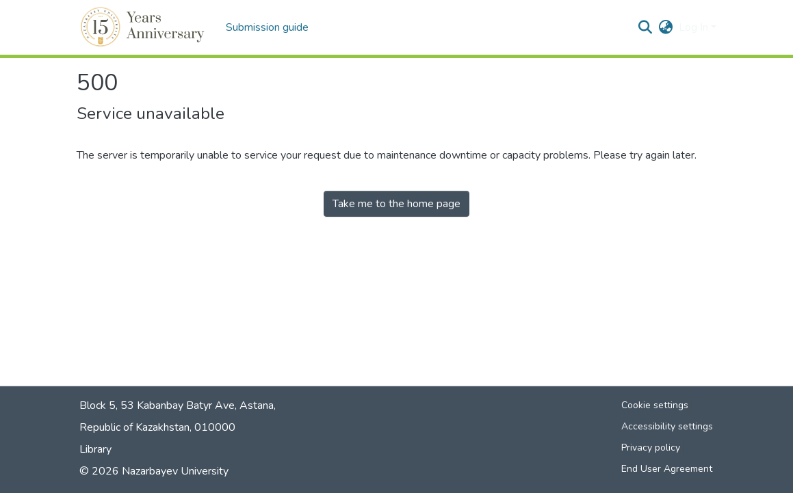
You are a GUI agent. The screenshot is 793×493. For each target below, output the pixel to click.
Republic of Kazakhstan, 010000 (157, 427)
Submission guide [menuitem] (267, 27)
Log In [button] (695, 27)
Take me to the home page (396, 203)
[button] (145, 27)
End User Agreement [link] (666, 468)
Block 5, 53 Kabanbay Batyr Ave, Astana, (177, 405)
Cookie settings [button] (654, 405)
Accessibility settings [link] (667, 426)
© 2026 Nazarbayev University (154, 471)
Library (95, 449)
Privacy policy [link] (650, 447)
